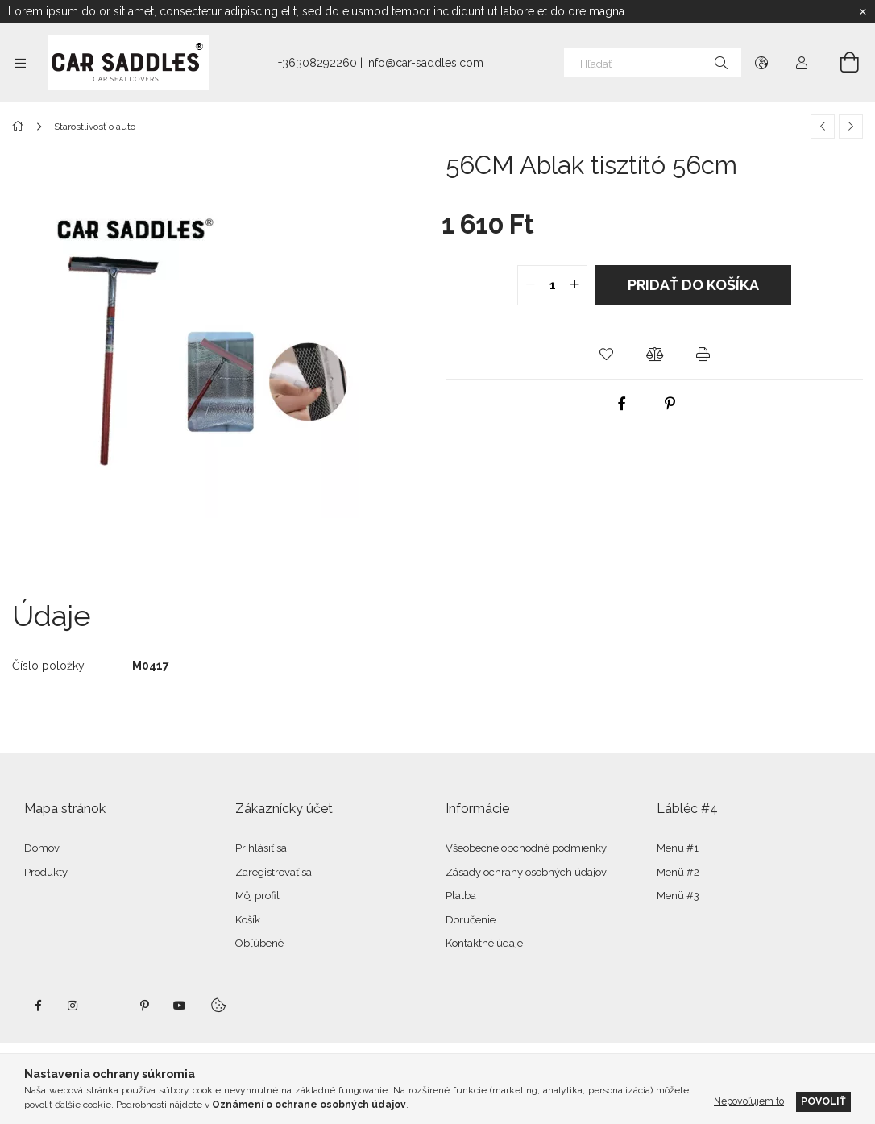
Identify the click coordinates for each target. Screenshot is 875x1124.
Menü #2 (678, 872)
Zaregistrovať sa (273, 872)
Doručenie (471, 920)
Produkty (46, 872)
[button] (606, 354)
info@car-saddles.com (424, 62)
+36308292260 (317, 62)
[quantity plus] (574, 285)
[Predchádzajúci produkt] (823, 126)
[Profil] (802, 62)
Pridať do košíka (693, 284)
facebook (38, 1005)
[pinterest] (670, 404)
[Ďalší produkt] (851, 126)
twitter (108, 1005)
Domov (42, 848)
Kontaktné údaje (484, 943)
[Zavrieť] (863, 12)
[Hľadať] (652, 62)
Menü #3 (678, 896)
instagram (73, 1005)
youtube (179, 1005)
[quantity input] (552, 285)
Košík (247, 920)
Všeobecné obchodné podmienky (526, 848)
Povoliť (823, 1101)
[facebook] (622, 404)
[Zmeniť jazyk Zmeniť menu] (761, 62)
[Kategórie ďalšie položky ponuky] (20, 62)
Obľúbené (259, 943)
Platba (461, 896)
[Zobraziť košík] (840, 62)
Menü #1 (678, 848)
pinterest (144, 1005)
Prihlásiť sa (261, 848)
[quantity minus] (530, 285)
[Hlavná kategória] (20, 126)
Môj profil (257, 896)
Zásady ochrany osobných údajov (526, 872)
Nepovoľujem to (749, 1101)
